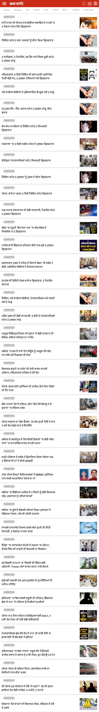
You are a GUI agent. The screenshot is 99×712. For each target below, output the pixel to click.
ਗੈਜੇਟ (65, 10)
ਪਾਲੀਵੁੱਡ (75, 10)
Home (6, 10)
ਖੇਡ (27, 10)
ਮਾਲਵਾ (55, 10)
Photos (18, 10)
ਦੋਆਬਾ (36, 10)
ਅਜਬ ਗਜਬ (89, 10)
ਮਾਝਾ (46, 10)
